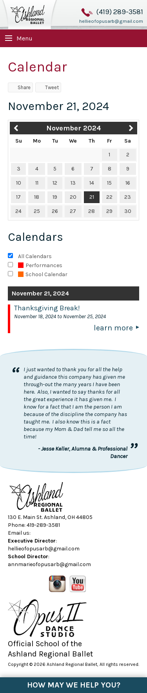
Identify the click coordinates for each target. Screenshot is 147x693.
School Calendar (42, 274)
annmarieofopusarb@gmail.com (49, 564)
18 (36, 197)
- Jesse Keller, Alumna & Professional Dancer (82, 452)
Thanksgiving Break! (47, 308)
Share (20, 87)
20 (73, 197)
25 (37, 211)
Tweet (48, 87)
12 (55, 183)
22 (109, 197)
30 (127, 211)
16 (127, 183)
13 (73, 183)
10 (18, 183)
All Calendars (35, 256)
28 (91, 211)
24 (18, 211)
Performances (40, 265)
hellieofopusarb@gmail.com (111, 21)
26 (55, 211)
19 (55, 197)
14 (91, 183)
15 (109, 183)
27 (73, 211)
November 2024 (73, 128)
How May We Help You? (73, 684)
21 (91, 197)
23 (127, 197)
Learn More (113, 327)
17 (18, 197)
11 (36, 183)
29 (109, 211)
